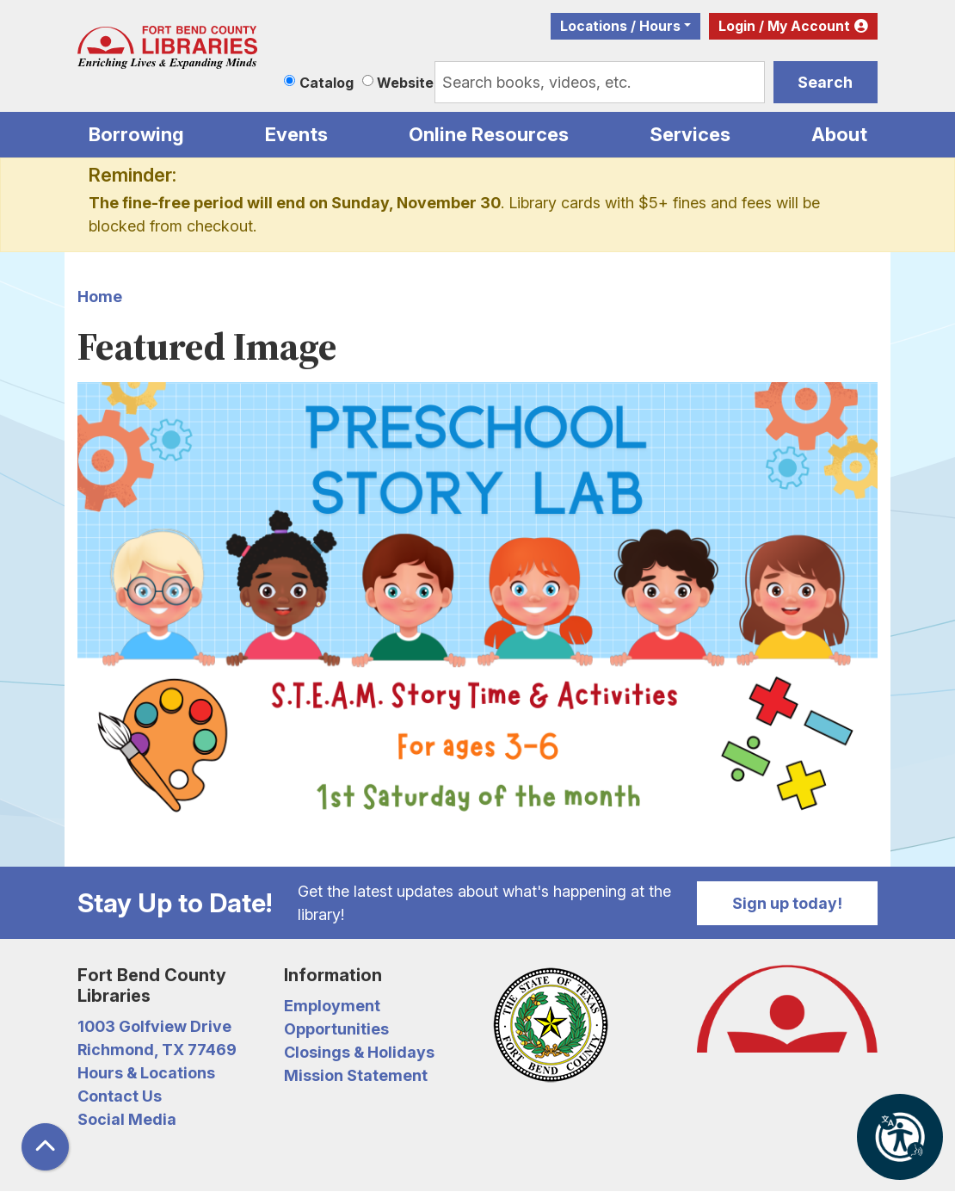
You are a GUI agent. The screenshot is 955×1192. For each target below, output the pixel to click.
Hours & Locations (146, 1073)
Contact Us (119, 1096)
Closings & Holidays (359, 1052)
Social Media (126, 1119)
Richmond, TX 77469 (157, 1050)
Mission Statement (356, 1075)
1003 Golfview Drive (154, 1026)
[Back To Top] (45, 1146)
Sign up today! (787, 903)
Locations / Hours (620, 26)
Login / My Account (784, 26)
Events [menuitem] (296, 134)
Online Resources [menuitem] (489, 134)
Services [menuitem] (690, 134)
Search (825, 82)
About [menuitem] (839, 134)
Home (99, 296)
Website (405, 82)
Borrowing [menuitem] (136, 134)
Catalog (326, 82)
